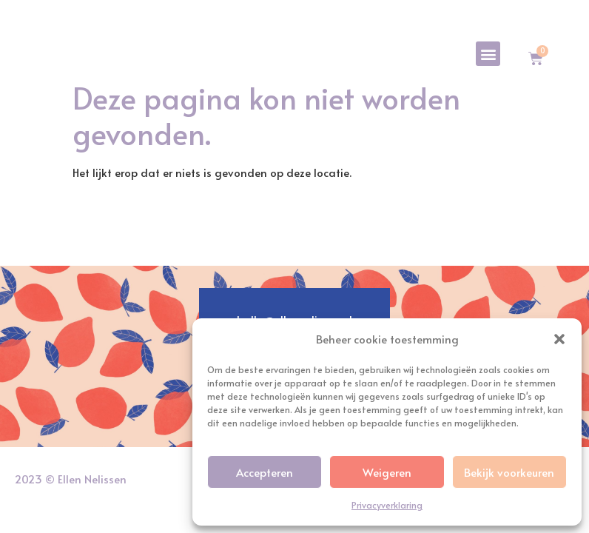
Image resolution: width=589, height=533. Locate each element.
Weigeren (387, 472)
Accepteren (264, 472)
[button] (559, 331)
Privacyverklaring (387, 505)
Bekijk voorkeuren (509, 472)
